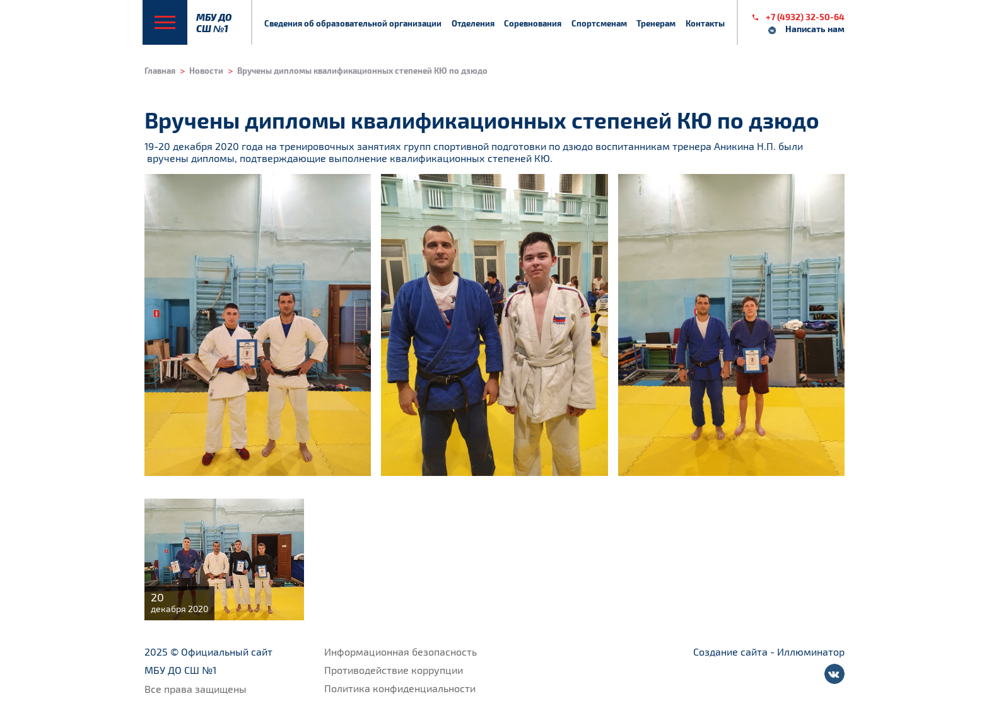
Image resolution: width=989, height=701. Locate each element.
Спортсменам (599, 23)
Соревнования (532, 23)
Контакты (705, 23)
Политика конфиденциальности (400, 688)
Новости (206, 70)
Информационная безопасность (400, 652)
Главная (159, 70)
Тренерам (656, 23)
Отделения (473, 23)
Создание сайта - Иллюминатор (769, 652)
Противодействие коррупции (393, 670)
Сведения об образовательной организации (353, 23)
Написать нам (815, 28)
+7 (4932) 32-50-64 (805, 16)
